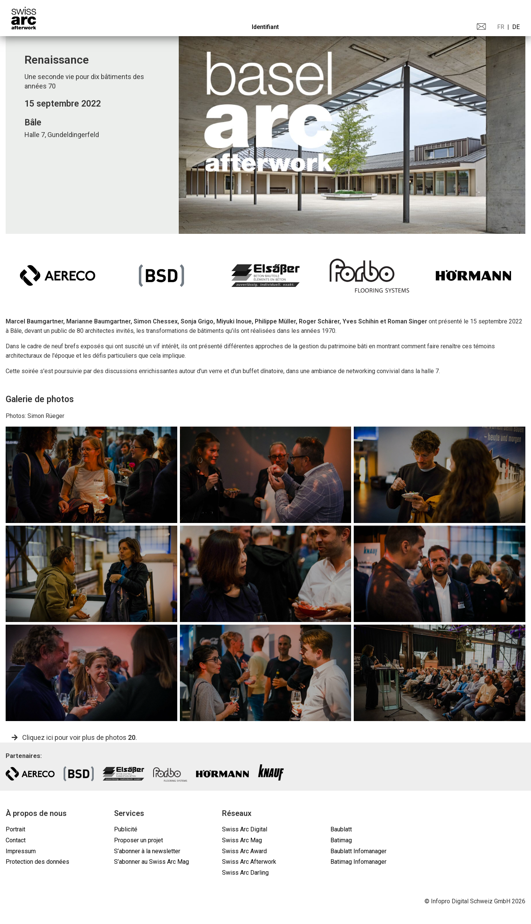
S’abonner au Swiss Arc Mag (151, 861)
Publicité (125, 829)
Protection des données (37, 861)
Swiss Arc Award (244, 851)
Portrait (15, 829)
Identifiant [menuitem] (265, 26)
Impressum (21, 851)
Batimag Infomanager (358, 861)
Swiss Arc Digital (244, 829)
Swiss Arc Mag (242, 840)
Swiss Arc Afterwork (249, 861)
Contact (16, 840)
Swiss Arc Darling (245, 872)
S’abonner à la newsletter (147, 851)
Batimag (341, 840)
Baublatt (341, 829)
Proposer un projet (138, 840)
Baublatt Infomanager (358, 851)
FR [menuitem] (500, 26)
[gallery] (91, 475)
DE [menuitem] (516, 26)
